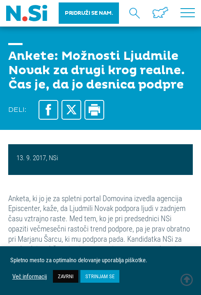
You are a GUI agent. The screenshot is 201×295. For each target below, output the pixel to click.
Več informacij (29, 276)
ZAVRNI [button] (65, 276)
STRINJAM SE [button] (99, 276)
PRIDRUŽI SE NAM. (89, 13)
